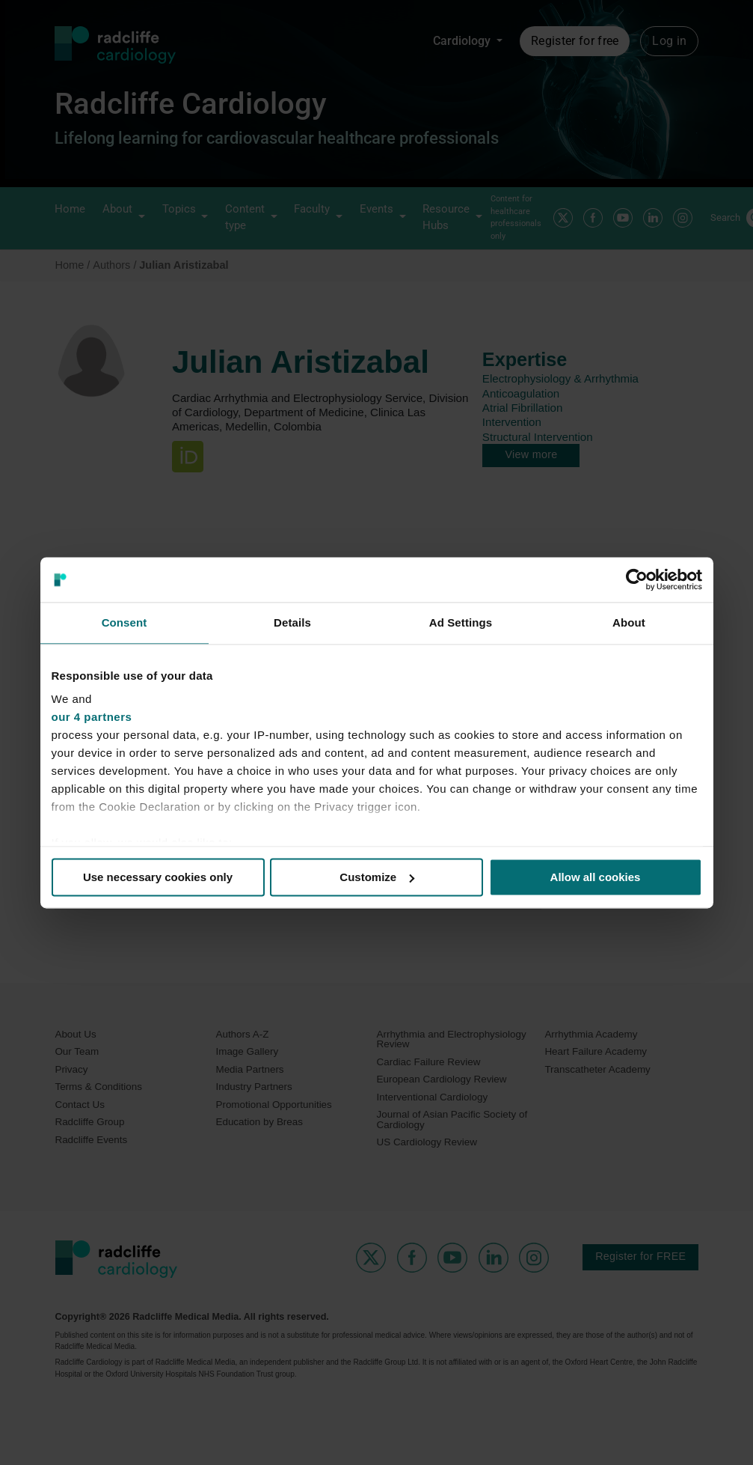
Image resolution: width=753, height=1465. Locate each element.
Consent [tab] (124, 622)
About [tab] (628, 622)
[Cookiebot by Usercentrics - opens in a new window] (636, 579)
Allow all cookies (595, 877)
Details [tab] (292, 622)
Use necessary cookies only (158, 877)
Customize (376, 877)
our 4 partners (92, 716)
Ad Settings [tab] (460, 622)
